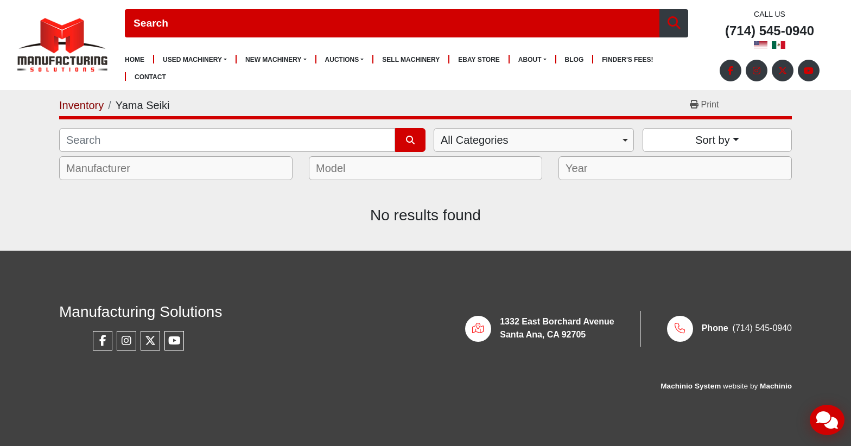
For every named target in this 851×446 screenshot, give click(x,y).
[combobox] (534, 140)
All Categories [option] (475, 140)
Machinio (776, 386)
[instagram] (756, 70)
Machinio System (691, 386)
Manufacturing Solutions (140, 311)
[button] (195, 59)
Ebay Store (479, 59)
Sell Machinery (411, 59)
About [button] (530, 59)
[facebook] (730, 70)
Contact (150, 77)
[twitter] (782, 70)
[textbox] (105, 168)
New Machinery (273, 59)
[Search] (392, 23)
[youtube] (809, 70)
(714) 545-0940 (769, 31)
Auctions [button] (342, 59)
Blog (574, 59)
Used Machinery (192, 59)
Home (134, 59)
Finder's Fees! (627, 59)
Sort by (712, 140)
